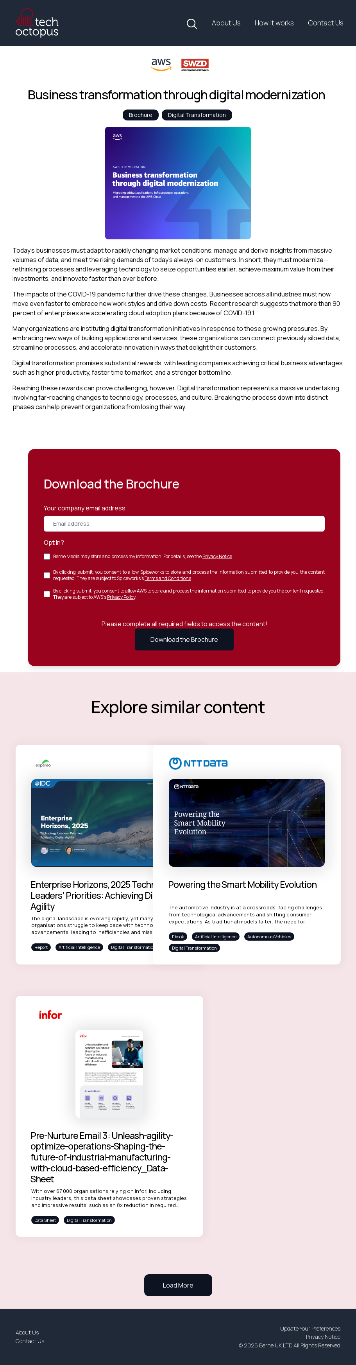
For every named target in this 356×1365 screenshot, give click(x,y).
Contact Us (325, 22)
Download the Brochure (184, 639)
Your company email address (84, 508)
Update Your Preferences (310, 1328)
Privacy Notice (217, 556)
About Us (226, 22)
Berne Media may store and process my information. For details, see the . (143, 556)
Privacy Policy (121, 597)
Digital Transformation (197, 115)
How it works (274, 22)
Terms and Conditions (168, 578)
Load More (178, 1285)
